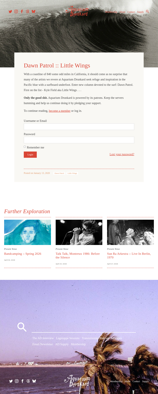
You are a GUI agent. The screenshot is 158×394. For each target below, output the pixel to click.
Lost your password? (122, 153)
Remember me (35, 147)
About (121, 13)
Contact (130, 13)
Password (29, 133)
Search (146, 12)
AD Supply (62, 344)
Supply (139, 13)
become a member (60, 110)
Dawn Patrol (59, 173)
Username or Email (35, 120)
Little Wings (72, 173)
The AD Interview (43, 338)
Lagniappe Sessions (67, 338)
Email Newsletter (42, 344)
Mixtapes (116, 338)
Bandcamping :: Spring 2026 (23, 253)
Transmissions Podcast (95, 338)
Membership (110, 13)
